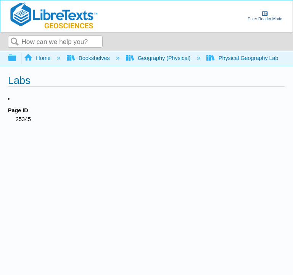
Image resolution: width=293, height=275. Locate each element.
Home (38, 58)
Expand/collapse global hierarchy (17, 58)
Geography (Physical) (159, 58)
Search (15, 42)
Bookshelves (89, 58)
